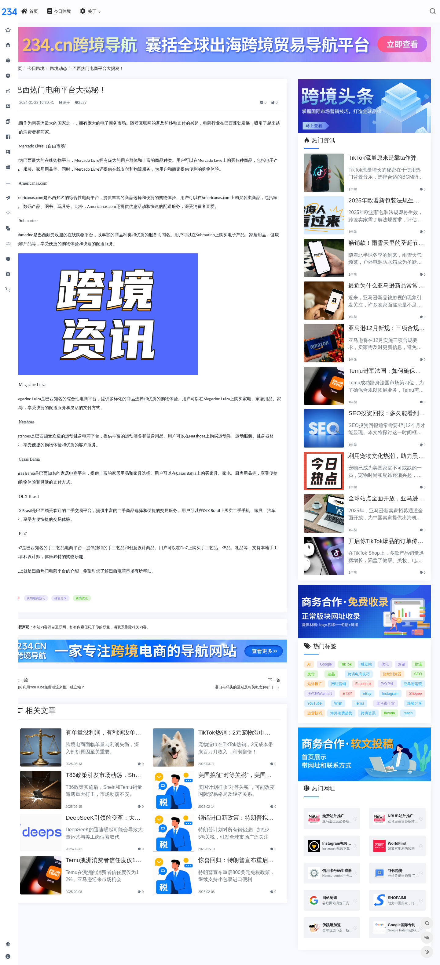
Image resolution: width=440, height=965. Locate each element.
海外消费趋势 (411, 704)
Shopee (349, 694)
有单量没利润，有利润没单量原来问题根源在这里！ (122, 729)
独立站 (379, 655)
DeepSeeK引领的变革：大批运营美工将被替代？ (122, 814)
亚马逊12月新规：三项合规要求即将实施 (389, 323)
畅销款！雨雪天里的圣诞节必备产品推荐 (389, 238)
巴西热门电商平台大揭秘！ (123, 66)
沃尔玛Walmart (361, 685)
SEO (319, 675)
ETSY (393, 685)
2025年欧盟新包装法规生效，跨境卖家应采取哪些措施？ (389, 195)
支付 (337, 665)
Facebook (390, 675)
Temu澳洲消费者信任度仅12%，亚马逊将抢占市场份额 (124, 857)
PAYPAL (415, 675)
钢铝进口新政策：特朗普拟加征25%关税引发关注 (247, 814)
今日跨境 (61, 66)
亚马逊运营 (325, 685)
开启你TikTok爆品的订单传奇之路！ (388, 536)
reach (362, 714)
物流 (319, 665)
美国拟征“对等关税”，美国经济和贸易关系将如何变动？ (246, 772)
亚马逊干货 (325, 704)
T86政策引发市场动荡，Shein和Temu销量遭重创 (122, 772)
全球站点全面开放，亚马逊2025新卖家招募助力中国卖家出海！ (389, 493)
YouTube (374, 694)
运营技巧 (380, 704)
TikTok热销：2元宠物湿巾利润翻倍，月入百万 (248, 729)
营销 (418, 655)
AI (317, 655)
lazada (344, 714)
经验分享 (85, 596)
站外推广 (340, 675)
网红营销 (365, 675)
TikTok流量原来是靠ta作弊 (388, 152)
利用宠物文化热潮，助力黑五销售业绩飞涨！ (389, 451)
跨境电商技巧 (61, 596)
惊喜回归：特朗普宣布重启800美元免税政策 (247, 857)
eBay (417, 685)
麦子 (89, 100)
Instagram (324, 694)
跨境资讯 (107, 596)
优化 (400, 655)
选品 (356, 665)
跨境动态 (83, 66)
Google (336, 655)
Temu (417, 694)
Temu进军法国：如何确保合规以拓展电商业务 (387, 366)
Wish (397, 694)
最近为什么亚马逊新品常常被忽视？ (389, 281)
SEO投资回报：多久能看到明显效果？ (389, 408)
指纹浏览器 (412, 665)
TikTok (358, 655)
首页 (42, 66)
